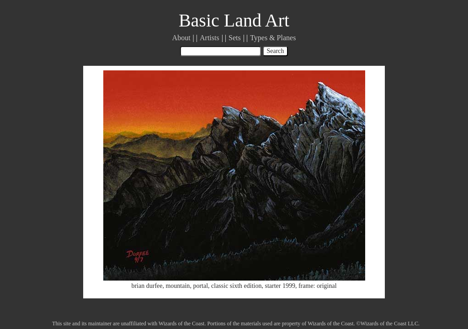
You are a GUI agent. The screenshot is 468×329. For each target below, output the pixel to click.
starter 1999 (280, 285)
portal (200, 285)
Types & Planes (273, 38)
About (181, 38)
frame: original (317, 285)
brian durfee (146, 285)
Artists (209, 38)
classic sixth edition (236, 285)
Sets (235, 38)
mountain (177, 285)
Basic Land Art (234, 20)
